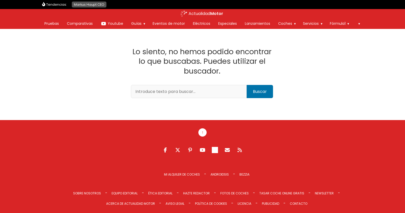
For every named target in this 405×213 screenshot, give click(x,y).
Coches (285, 23)
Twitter (178, 150)
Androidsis (220, 174)
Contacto (298, 203)
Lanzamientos (257, 23)
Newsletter (324, 193)
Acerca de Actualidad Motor (130, 203)
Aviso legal (175, 203)
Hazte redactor (196, 193)
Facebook (165, 150)
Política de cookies (211, 203)
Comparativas (80, 23)
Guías (136, 23)
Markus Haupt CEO (89, 4)
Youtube (115, 23)
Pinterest (190, 150)
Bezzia (244, 174)
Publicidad (270, 203)
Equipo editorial (125, 193)
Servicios (311, 23)
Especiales (227, 23)
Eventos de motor (169, 23)
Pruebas (51, 23)
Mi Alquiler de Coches (182, 174)
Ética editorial (160, 193)
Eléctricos (201, 23)
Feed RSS (240, 150)
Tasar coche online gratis (281, 193)
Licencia (244, 203)
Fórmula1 (338, 23)
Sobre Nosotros (87, 193)
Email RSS (227, 150)
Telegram (215, 150)
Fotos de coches (234, 193)
